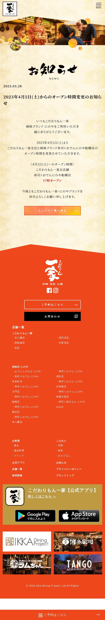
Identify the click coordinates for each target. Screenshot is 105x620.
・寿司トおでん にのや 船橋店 (25, 399)
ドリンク (19, 455)
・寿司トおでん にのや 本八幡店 (25, 419)
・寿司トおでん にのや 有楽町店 (25, 379)
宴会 (16, 445)
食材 (60, 450)
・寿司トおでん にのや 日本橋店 (69, 384)
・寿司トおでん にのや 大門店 (25, 389)
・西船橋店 (18, 342)
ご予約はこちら (59, 304)
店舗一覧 (17, 469)
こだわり (61, 441)
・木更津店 (62, 342)
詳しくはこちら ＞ (42, 496)
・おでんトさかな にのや (26, 371)
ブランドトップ (65, 475)
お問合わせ (61, 316)
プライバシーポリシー (69, 469)
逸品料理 (19, 450)
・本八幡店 (18, 337)
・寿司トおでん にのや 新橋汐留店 (69, 394)
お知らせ (61, 462)
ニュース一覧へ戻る (58, 210)
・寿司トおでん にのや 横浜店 (25, 409)
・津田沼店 (62, 337)
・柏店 (16, 347)
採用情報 (17, 475)
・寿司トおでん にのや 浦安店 (69, 374)
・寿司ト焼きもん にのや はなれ (70, 404)
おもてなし (64, 455)
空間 (60, 445)
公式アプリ (18, 462)
